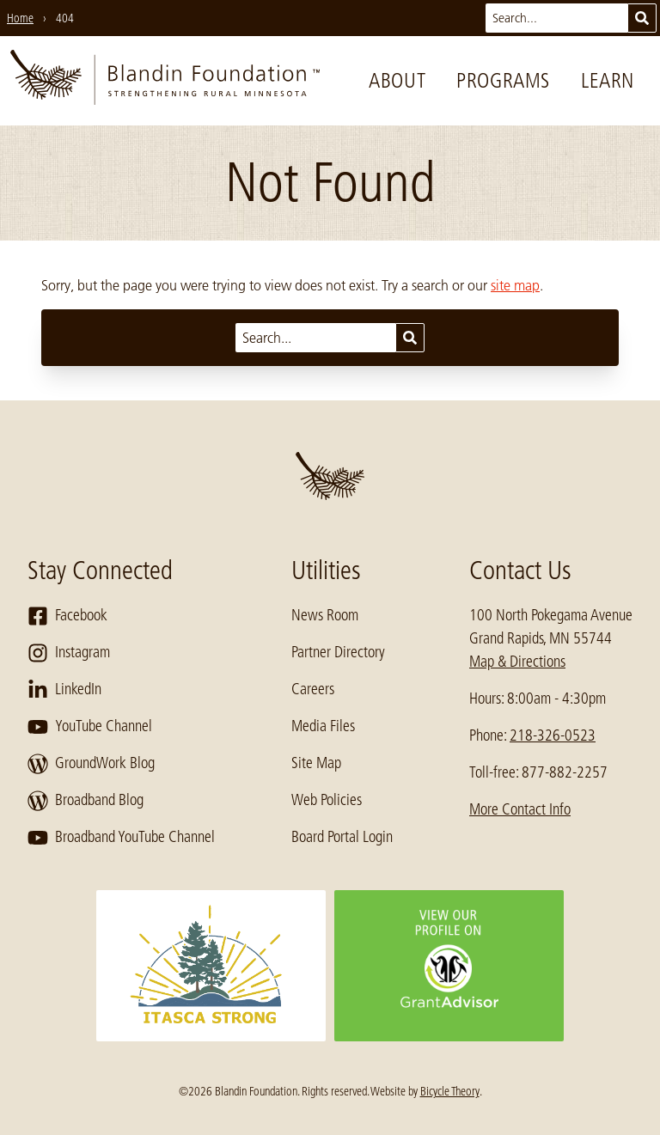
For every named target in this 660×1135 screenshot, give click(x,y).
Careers (312, 689)
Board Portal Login (342, 836)
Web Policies (326, 799)
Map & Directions (517, 661)
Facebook (67, 616)
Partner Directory (338, 652)
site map (515, 285)
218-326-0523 (553, 735)
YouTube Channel (90, 727)
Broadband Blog (86, 800)
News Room (324, 615)
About (397, 80)
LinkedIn (64, 690)
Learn (607, 80)
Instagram (69, 653)
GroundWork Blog (91, 764)
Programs (503, 80)
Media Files (323, 726)
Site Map (316, 763)
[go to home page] (165, 81)
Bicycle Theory (450, 1091)
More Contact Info (520, 809)
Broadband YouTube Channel (121, 837)
